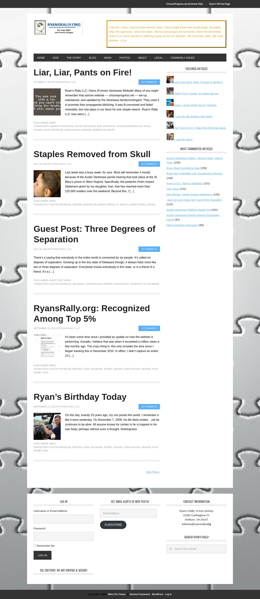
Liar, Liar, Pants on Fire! (83, 72)
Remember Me (46, 545)
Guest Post (56, 280)
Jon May (118, 369)
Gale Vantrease (53, 130)
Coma (86, 369)
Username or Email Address (50, 510)
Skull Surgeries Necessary (182, 225)
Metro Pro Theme (117, 594)
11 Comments (149, 328)
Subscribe (113, 524)
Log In (42, 555)
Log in (168, 594)
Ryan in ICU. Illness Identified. (184, 183)
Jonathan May (72, 130)
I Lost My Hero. (179, 139)
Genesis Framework (139, 594)
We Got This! (58, 27)
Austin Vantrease (85, 126)
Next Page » (153, 472)
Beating (77, 369)
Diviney (108, 369)
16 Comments (149, 249)
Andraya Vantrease (61, 126)
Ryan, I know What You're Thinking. (191, 105)
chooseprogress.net (129, 126)
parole (110, 204)
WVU (45, 372)
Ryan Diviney (121, 284)
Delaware (78, 284)
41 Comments (149, 406)
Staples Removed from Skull (92, 154)
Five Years (172, 188)
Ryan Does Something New (183, 168)
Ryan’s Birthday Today (80, 397)
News (52, 123)
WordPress (157, 594)
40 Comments (149, 82)
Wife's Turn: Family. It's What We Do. (192, 93)
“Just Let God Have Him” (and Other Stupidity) (194, 199)
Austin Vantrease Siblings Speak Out (188, 209)
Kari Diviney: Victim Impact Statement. (189, 194)
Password (40, 528)
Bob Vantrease (106, 126)
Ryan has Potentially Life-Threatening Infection (194, 173)
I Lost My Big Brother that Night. (189, 116)
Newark (86, 130)
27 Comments (149, 164)
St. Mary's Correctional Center (135, 204)
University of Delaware (144, 284)
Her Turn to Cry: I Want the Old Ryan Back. (196, 127)
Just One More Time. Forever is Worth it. (194, 82)
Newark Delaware (104, 130)
